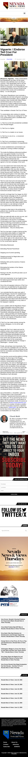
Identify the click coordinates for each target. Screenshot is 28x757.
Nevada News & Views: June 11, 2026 (11, 707)
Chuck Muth (10, 59)
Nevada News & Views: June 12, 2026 (11, 702)
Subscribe (6, 746)
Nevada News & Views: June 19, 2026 (11, 684)
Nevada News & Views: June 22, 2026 (11, 680)
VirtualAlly (14, 753)
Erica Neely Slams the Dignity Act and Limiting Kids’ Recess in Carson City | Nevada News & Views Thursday (12, 658)
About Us (14, 742)
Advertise (16, 744)
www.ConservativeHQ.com (18, 402)
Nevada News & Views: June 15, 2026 (11, 698)
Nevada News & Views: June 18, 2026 (11, 689)
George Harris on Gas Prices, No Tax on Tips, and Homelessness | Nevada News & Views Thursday (14, 642)
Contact (5, 744)
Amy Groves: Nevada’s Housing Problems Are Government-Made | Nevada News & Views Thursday (13, 621)
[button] (24, 13)
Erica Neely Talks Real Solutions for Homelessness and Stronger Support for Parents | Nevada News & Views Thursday (13, 635)
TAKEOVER (12, 407)
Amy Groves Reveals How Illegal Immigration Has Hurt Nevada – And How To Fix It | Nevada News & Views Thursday (14, 666)
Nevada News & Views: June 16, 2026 (11, 693)
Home (5, 742)
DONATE (17, 746)
